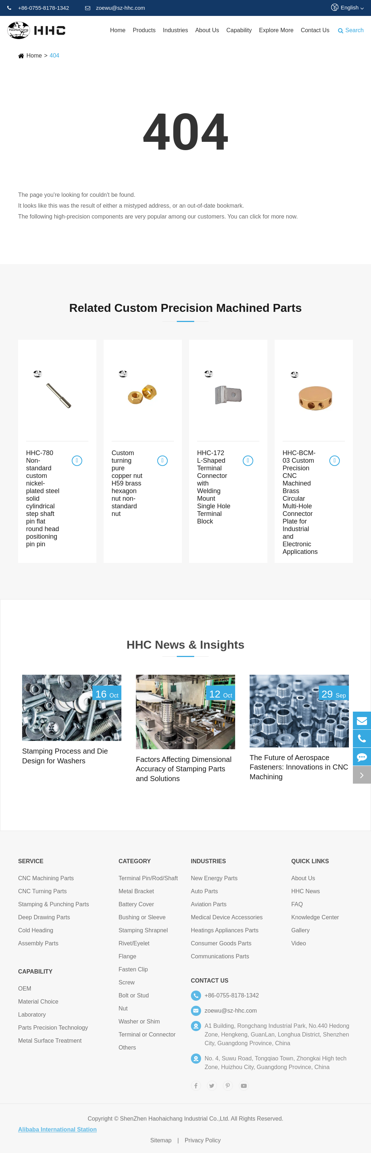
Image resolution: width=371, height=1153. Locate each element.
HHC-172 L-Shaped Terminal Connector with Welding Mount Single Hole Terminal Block (213, 487)
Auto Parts (204, 894)
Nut (123, 1011)
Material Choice (38, 1004)
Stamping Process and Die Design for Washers (65, 756)
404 (54, 55)
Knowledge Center (315, 920)
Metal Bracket (136, 894)
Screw (126, 985)
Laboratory (32, 1017)
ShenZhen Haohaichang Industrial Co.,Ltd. (174, 1122)
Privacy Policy (203, 1143)
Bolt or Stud (133, 998)
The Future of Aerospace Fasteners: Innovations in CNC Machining (299, 767)
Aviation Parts (208, 907)
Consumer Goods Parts (221, 946)
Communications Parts (220, 959)
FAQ (297, 907)
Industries (175, 30)
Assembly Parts (38, 946)
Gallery (300, 933)
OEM (24, 991)
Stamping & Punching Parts (53, 907)
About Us (207, 30)
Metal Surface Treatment (50, 1043)
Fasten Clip (133, 972)
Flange (127, 959)
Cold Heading (35, 933)
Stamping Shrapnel (143, 933)
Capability (239, 30)
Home (118, 30)
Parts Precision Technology (53, 1030)
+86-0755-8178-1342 (38, 8)
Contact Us (315, 30)
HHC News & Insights (185, 647)
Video (298, 946)
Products (144, 30)
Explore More (276, 30)
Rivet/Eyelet (133, 946)
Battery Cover (136, 907)
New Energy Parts (214, 881)
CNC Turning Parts (42, 894)
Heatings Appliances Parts (225, 933)
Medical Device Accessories (227, 920)
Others (127, 1050)
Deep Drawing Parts (44, 920)
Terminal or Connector (146, 1037)
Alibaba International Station (57, 1132)
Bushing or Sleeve (142, 920)
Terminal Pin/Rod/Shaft (148, 881)
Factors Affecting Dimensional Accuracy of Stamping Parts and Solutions (184, 769)
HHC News (305, 894)
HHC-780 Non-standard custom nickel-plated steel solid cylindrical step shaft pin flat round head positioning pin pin (42, 498)
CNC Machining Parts (46, 881)
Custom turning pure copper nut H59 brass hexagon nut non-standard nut (127, 483)
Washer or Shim (139, 1024)
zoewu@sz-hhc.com (115, 8)
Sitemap (161, 1143)
